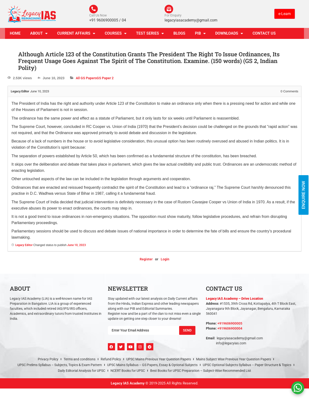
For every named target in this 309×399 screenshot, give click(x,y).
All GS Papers (86, 79)
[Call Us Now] (94, 9)
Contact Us (264, 34)
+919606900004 (229, 329)
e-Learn (284, 14)
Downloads (229, 34)
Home (15, 34)
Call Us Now (98, 16)
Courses (116, 34)
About (39, 34)
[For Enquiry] (169, 9)
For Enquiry (173, 16)
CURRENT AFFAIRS (76, 34)
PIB (200, 34)
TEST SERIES (150, 34)
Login (165, 260)
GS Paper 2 (105, 79)
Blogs (179, 34)
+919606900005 (229, 324)
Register (146, 260)
